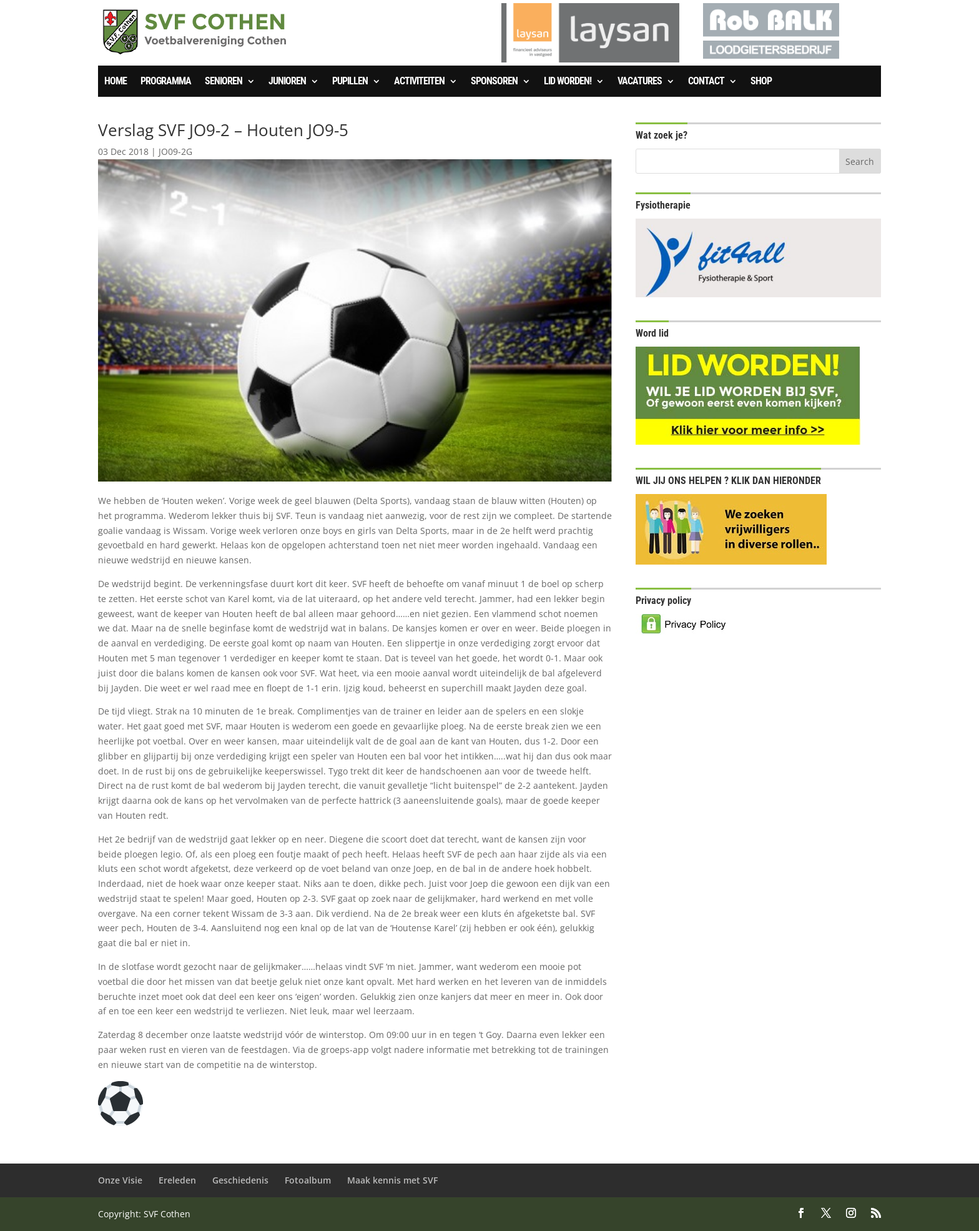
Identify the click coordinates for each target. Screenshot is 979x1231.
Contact (706, 82)
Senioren (223, 82)
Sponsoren (494, 82)
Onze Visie (120, 1180)
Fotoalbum (308, 1180)
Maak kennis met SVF (392, 1180)
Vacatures (639, 82)
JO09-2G (175, 151)
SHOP (761, 82)
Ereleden (177, 1180)
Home (115, 82)
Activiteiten (419, 82)
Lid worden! (567, 82)
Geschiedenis (240, 1180)
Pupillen (350, 82)
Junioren (287, 82)
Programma (165, 82)
